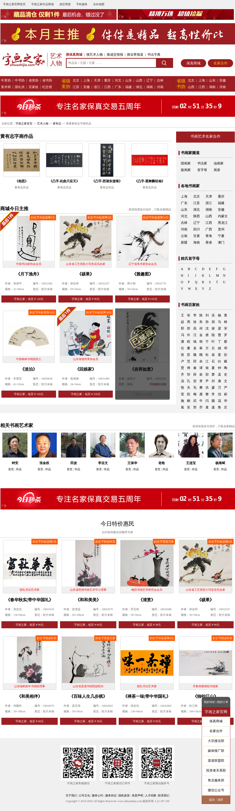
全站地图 (98, 4)
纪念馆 (47, 87)
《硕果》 (85, 274)
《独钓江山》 (205, 696)
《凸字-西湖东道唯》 (107, 181)
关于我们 (71, 795)
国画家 (186, 163)
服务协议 (111, 795)
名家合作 (220, 63)
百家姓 (33, 87)
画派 (217, 170)
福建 (128, 87)
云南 (184, 236)
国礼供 (20, 87)
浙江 (97, 87)
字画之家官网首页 (14, 4)
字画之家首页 (23, 123)
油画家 (219, 163)
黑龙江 (223, 223)
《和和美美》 (88, 600)
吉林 (160, 80)
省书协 (47, 80)
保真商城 (193, 63)
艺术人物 (42, 123)
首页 (11, 469)
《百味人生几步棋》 (88, 696)
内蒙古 (223, 216)
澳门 (221, 242)
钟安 (15, 463)
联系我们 (163, 795)
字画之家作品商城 (42, 4)
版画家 (186, 170)
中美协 (6, 80)
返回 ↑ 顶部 (216, 799)
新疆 (184, 242)
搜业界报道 (135, 54)
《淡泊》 (28, 369)
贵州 (221, 229)
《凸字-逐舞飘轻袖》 (149, 181)
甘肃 (196, 236)
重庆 (107, 80)
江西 (107, 87)
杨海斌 (220, 463)
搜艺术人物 (94, 54)
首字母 (202, 170)
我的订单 (222, 702)
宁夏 (221, 236)
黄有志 (57, 123)
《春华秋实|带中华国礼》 (29, 600)
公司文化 (84, 795)
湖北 (139, 87)
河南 (160, 87)
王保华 (132, 463)
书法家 (202, 163)
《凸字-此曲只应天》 (64, 181)
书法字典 (153, 54)
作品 (19, 469)
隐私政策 (124, 795)
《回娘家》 (85, 369)
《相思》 (21, 181)
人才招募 (150, 795)
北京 (76, 80)
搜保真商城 (74, 54)
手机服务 (81, 4)
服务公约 (97, 795)
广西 (208, 229)
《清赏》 (146, 600)
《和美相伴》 (29, 696)
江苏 (76, 87)
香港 (208, 242)
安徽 (86, 87)
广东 (118, 87)
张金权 (44, 463)
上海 (86, 80)
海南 (196, 242)
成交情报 (65, 4)
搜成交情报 (115, 54)
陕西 (196, 216)
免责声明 (137, 795)
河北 (118, 80)
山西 (139, 80)
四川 (196, 229)
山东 (128, 80)
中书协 (20, 80)
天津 (97, 80)
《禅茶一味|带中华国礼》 (147, 696)
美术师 (6, 87)
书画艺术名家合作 (205, 136)
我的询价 (209, 702)
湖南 (149, 87)
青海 (208, 236)
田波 (73, 463)
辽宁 (149, 80)
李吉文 (103, 463)
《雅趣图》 (142, 274)
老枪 (161, 463)
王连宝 (191, 463)
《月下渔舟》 (28, 274)
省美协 (33, 80)
